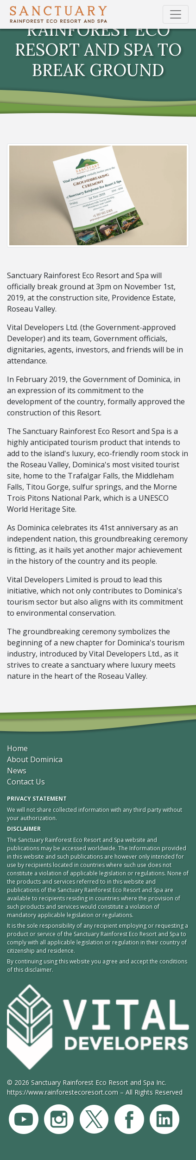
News (16, 770)
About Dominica (35, 759)
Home (17, 748)
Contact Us (26, 782)
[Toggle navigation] (176, 14)
